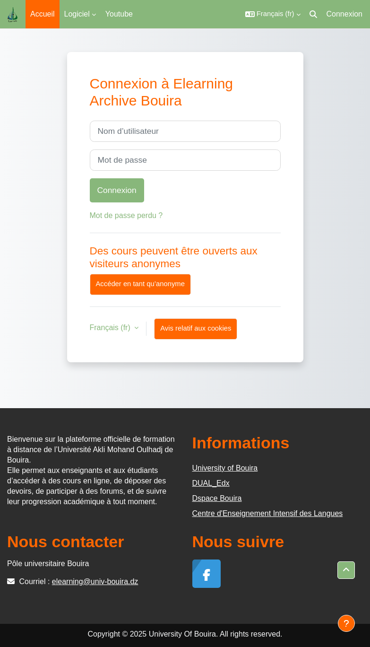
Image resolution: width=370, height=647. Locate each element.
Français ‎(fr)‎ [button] (111, 328)
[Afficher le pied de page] (346, 623)
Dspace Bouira (217, 498)
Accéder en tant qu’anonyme (140, 284)
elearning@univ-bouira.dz (95, 581)
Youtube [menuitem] (119, 14)
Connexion (345, 14)
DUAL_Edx (211, 483)
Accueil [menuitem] (42, 14)
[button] (273, 14)
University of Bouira (225, 468)
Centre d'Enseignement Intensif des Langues (267, 513)
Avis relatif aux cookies (195, 328)
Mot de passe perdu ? (126, 215)
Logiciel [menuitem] (77, 14)
